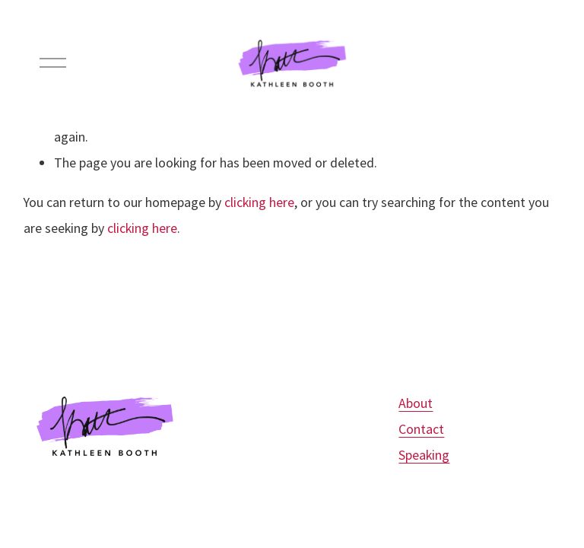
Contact (421, 429)
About (415, 403)
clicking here (259, 202)
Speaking (423, 455)
